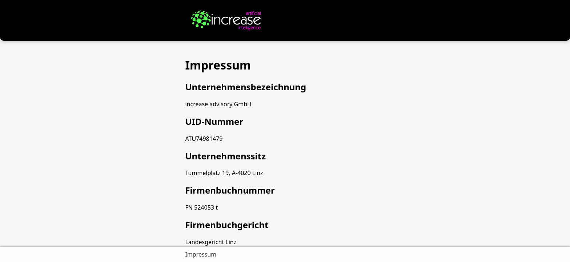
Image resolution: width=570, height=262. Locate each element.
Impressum (200, 254)
